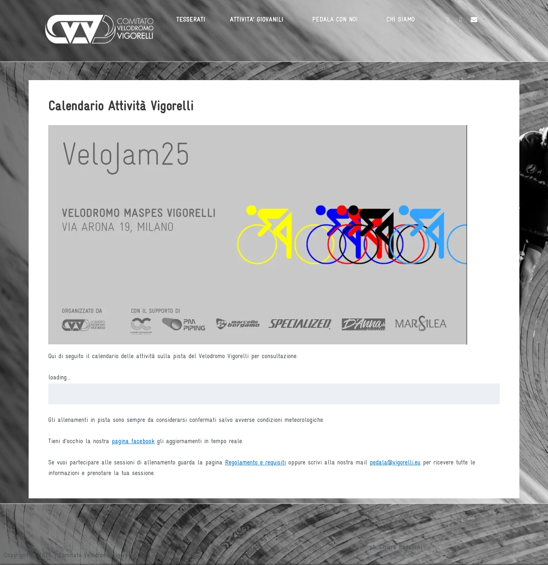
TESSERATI (190, 20)
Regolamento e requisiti (255, 463)
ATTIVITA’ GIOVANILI (256, 20)
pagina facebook (133, 441)
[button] (259, 20)
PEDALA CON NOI (335, 20)
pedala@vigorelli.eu (395, 463)
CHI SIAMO (400, 20)
